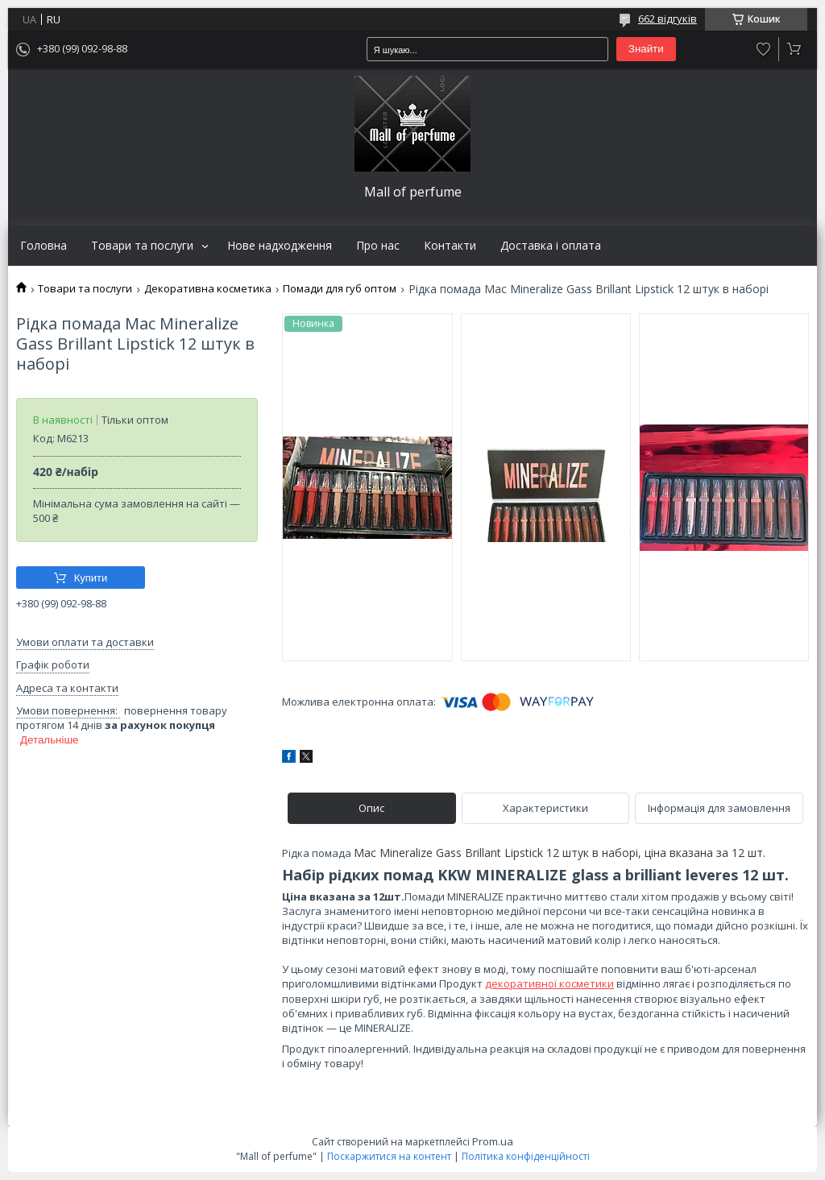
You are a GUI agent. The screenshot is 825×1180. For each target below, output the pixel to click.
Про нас (378, 245)
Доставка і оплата (550, 245)
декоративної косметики (549, 983)
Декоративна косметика (208, 289)
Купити (91, 578)
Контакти (450, 245)
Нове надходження (279, 245)
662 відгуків (667, 18)
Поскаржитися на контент (389, 1156)
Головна (43, 245)
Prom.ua (492, 1141)
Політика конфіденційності (526, 1156)
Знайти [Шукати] (646, 49)
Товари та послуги (142, 245)
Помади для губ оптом (339, 289)
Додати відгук (763, 49)
